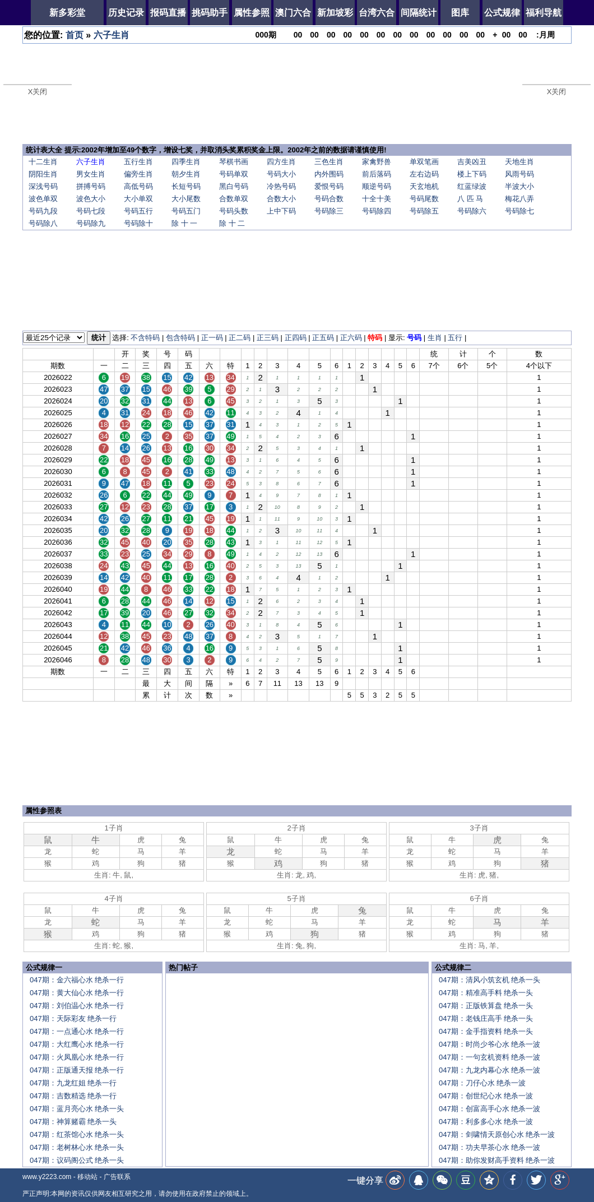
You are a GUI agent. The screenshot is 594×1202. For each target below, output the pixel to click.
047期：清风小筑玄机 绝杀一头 (489, 980)
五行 (455, 337)
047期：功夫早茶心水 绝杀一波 (489, 1147)
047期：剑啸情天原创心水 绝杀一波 (497, 1134)
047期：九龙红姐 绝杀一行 (73, 1083)
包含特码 (180, 337)
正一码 (212, 337)
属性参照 (252, 12)
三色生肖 (329, 161)
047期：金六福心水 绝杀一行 (77, 980)
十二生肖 (43, 161)
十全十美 (376, 198)
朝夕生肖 (186, 174)
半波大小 (519, 186)
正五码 (323, 337)
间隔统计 (419, 12)
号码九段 (43, 211)
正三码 (268, 337)
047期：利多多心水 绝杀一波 (486, 1121)
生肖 (435, 337)
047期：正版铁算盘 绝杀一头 (486, 1005)
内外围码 (329, 174)
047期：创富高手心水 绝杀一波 (489, 1108)
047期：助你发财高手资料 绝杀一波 (497, 1160)
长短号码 (186, 186)
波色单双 (43, 198)
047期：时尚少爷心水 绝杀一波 (489, 1044)
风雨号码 (519, 174)
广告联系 (117, 1177)
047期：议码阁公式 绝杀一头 (77, 1160)
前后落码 (376, 174)
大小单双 (138, 198)
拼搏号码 (90, 186)
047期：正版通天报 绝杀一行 (77, 1070)
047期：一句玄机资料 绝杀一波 (489, 1057)
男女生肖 (90, 174)
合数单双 (233, 198)
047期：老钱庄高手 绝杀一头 (486, 1018)
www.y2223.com (46, 1177)
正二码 (239, 337)
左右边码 (424, 174)
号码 (414, 337)
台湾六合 (377, 12)
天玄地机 (424, 186)
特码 (375, 337)
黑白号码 (233, 186)
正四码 (296, 337)
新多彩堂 (67, 12)
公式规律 (502, 12)
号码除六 (471, 211)
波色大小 (90, 198)
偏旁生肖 (138, 174)
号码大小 (281, 174)
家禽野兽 (376, 161)
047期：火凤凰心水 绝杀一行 (77, 1057)
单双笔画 (424, 161)
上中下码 (281, 211)
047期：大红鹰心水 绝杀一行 (77, 1044)
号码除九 (90, 223)
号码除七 (519, 211)
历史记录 (126, 12)
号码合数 (329, 198)
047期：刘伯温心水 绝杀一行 (77, 1005)
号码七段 (90, 211)
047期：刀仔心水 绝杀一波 (482, 1083)
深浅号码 (43, 186)
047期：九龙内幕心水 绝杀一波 (489, 1070)
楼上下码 (471, 174)
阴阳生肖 (43, 174)
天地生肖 (519, 161)
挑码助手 (210, 12)
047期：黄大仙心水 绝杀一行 (77, 992)
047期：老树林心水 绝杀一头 (77, 1147)
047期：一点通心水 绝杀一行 (77, 1031)
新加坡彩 (335, 12)
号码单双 (233, 174)
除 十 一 (184, 223)
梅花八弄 (519, 198)
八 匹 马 (470, 198)
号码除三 (329, 211)
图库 (460, 12)
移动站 (87, 1177)
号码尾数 (424, 198)
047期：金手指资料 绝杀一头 (486, 1031)
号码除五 (424, 211)
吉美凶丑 (471, 161)
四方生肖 (281, 161)
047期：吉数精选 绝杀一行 (73, 1096)
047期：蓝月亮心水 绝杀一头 (77, 1108)
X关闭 (38, 91)
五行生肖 (138, 161)
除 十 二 (232, 223)
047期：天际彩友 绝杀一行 (73, 1018)
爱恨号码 (329, 186)
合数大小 (281, 198)
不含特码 (145, 337)
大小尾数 (186, 198)
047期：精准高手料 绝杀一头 (486, 992)
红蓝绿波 (471, 186)
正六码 (351, 337)
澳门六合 (293, 12)
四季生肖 (186, 161)
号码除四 (376, 211)
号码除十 (138, 223)
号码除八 (43, 223)
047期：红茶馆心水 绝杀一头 (77, 1134)
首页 (74, 35)
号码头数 (233, 211)
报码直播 (168, 12)
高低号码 (138, 186)
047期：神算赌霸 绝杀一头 (73, 1121)
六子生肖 (111, 35)
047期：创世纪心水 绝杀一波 (486, 1096)
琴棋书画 (233, 161)
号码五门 (186, 211)
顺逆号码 (376, 186)
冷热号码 (281, 186)
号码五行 (138, 211)
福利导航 (543, 12)
